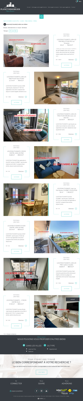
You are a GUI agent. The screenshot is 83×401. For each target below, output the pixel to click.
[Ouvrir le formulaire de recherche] (41, 17)
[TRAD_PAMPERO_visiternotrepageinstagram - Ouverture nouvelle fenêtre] (41, 391)
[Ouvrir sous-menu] (35, 7)
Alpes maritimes (28, 21)
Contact (73, 7)
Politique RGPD (62, 396)
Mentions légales (48, 396)
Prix (10, 30)
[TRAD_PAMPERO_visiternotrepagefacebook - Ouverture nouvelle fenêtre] (37, 391)
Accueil (29, 7)
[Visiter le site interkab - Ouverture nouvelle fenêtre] (61, 390)
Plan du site (43, 396)
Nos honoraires (37, 396)
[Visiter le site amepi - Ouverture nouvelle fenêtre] (71, 393)
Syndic (68, 7)
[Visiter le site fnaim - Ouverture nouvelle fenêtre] (70, 390)
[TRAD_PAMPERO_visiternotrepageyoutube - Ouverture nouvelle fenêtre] (46, 391)
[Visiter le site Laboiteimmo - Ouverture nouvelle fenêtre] (41, 399)
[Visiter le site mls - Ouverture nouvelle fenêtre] (75, 390)
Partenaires (57, 396)
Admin (53, 396)
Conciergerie (56, 7)
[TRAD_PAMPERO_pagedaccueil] (10, 11)
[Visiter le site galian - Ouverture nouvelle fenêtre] (64, 393)
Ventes (33, 7)
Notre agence (63, 7)
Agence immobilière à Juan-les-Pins (11, 21)
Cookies (67, 396)
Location (22, 21)
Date (16, 30)
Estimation (44, 7)
